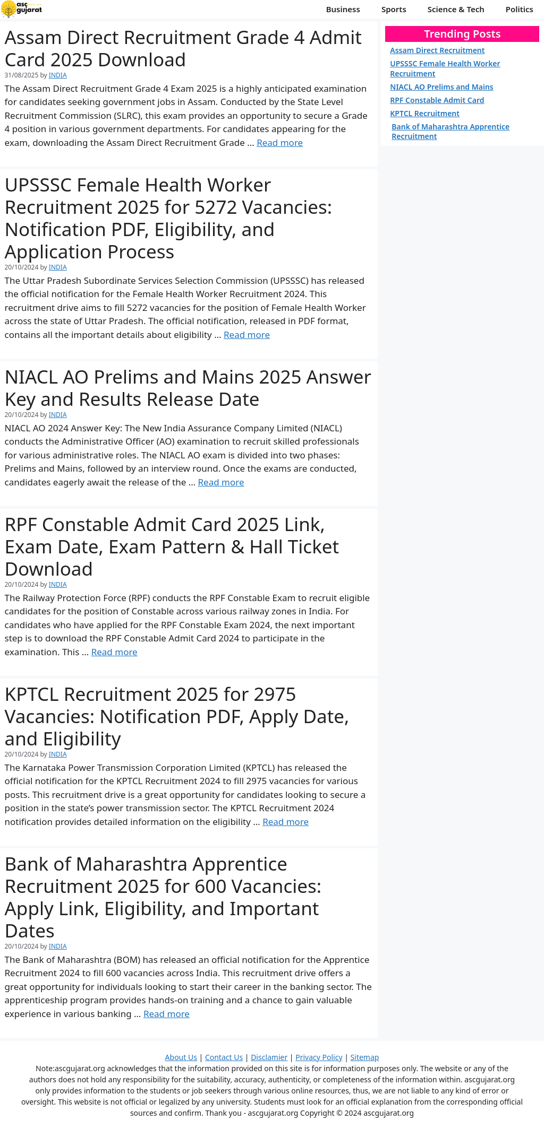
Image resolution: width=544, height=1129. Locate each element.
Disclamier (269, 1057)
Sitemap (365, 1057)
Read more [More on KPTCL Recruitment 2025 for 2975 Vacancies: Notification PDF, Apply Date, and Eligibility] (285, 821)
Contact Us (224, 1057)
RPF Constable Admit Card (437, 100)
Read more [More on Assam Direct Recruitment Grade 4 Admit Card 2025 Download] (280, 142)
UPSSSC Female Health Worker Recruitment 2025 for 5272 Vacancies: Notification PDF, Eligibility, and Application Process (169, 218)
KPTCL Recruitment (425, 113)
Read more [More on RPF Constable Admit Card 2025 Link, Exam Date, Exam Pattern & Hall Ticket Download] (114, 652)
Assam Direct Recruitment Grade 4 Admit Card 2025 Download (183, 48)
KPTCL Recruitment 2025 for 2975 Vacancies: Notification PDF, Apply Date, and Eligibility (177, 716)
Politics (519, 9)
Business (343, 9)
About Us (181, 1057)
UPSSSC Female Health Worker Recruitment (445, 68)
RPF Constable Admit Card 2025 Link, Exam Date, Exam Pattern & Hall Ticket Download (172, 546)
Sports (393, 9)
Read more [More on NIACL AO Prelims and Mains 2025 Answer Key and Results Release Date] (221, 482)
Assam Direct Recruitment (437, 50)
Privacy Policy (318, 1057)
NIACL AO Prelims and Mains (441, 87)
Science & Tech (456, 9)
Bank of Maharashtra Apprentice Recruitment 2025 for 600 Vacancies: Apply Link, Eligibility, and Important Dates (163, 897)
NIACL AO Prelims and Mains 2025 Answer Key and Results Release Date (188, 387)
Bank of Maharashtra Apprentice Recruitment (450, 131)
